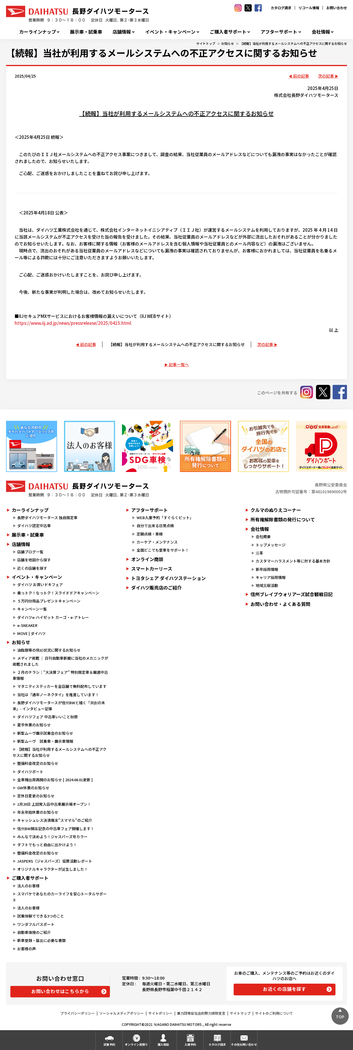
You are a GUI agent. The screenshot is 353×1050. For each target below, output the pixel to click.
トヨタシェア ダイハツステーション (168, 578)
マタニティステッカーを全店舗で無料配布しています (61, 686)
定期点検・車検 (150, 534)
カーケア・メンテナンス (157, 542)
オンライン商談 (147, 559)
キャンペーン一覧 (32, 609)
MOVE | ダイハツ (31, 633)
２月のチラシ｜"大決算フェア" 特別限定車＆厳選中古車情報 (60, 675)
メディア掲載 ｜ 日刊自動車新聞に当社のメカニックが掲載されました (60, 661)
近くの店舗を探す (32, 568)
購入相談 (163, 1044)
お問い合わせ (336, 7)
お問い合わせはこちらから (60, 991)
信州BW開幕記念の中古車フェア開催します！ (55, 828)
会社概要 (263, 536)
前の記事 (301, 75)
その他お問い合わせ (244, 1044)
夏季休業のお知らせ (34, 724)
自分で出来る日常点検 (155, 525)
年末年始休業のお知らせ (37, 812)
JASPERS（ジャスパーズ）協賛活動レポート (54, 861)
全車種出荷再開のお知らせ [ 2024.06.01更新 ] (55, 779)
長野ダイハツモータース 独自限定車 (47, 517)
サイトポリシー (160, 1013)
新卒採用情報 (267, 569)
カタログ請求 (281, 7)
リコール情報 (308, 7)
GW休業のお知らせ (33, 787)
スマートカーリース (151, 568)
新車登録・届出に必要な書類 (41, 940)
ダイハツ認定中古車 (34, 525)
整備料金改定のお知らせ (37, 763)
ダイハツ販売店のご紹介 (156, 587)
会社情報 (321, 32)
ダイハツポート (30, 771)
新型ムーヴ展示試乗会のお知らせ (45, 733)
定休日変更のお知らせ (36, 795)
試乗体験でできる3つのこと (40, 916)
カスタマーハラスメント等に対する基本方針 (293, 561)
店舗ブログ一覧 (30, 551)
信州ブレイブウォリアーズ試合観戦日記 (292, 594)
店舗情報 (122, 32)
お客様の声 (26, 948)
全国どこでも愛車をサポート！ (163, 550)
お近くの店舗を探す (284, 988)
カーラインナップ (37, 32)
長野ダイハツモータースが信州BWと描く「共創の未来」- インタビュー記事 (59, 705)
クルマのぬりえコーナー (276, 509)
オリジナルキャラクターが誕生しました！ (52, 869)
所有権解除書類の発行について (283, 519)
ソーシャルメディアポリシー (121, 1013)
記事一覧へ (179, 364)
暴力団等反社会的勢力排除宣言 (201, 1013)
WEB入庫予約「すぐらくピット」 (165, 517)
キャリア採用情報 (271, 577)
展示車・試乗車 (86, 32)
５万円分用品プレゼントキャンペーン (48, 601)
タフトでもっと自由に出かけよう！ (47, 844)
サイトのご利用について (274, 1013)
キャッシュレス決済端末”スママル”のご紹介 (54, 820)
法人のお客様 (28, 885)
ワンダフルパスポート (36, 924)
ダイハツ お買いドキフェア (40, 584)
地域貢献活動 (267, 585)
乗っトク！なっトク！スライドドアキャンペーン (58, 593)
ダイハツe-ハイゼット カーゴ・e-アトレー (53, 617)
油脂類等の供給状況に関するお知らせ (49, 650)
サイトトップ (205, 43)
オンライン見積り (136, 1044)
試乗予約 (109, 1044)
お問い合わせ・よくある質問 (280, 603)
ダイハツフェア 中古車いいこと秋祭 (47, 716)
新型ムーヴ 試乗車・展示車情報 (45, 741)
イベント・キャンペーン (170, 32)
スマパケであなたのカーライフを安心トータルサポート (60, 897)
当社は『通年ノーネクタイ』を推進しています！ (58, 694)
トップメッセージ (271, 545)
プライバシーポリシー (77, 1013)
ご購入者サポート (228, 32)
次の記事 (326, 75)
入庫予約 (190, 1044)
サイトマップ (240, 1013)
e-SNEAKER (27, 625)
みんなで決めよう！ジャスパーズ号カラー (52, 836)
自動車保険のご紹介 (34, 932)
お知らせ (227, 43)
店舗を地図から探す (34, 560)
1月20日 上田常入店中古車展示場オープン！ (54, 804)
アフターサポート (279, 32)
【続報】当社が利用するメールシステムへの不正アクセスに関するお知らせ (293, 43)
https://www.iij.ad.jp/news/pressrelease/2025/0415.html (73, 323)
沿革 (259, 553)
